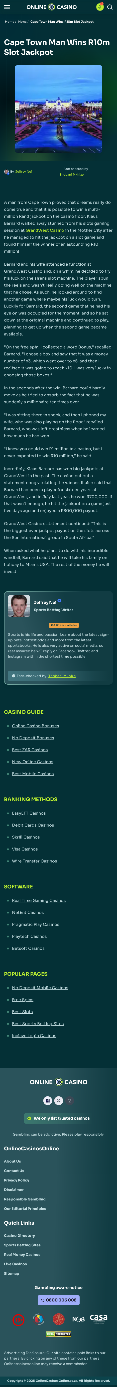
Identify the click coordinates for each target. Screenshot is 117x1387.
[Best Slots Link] (58, 1011)
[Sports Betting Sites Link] (22, 1245)
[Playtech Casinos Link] (58, 936)
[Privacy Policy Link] (16, 1180)
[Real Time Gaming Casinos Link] (58, 900)
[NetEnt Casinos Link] (58, 912)
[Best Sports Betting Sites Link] (58, 1023)
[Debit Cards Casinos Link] (58, 825)
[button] (7, 7)
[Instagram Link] (69, 1100)
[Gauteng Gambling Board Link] (59, 1320)
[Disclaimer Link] (14, 1189)
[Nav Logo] (52, 7)
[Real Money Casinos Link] (22, 1254)
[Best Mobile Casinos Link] (58, 773)
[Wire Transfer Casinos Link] (58, 861)
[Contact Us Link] (14, 1171)
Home (9, 21)
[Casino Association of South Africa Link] (99, 1320)
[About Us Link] (12, 1161)
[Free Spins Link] (58, 999)
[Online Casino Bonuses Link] (58, 726)
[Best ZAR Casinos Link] (58, 750)
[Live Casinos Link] (15, 1264)
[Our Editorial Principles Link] (25, 1208)
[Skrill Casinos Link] (58, 837)
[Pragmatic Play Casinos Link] (58, 924)
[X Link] (58, 1100)
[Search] (110, 7)
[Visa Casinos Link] (58, 849)
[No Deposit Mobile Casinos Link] (58, 987)
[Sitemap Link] (11, 1273)
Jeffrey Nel (23, 171)
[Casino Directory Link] (19, 1235)
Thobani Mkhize (72, 174)
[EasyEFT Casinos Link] (58, 813)
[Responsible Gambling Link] (25, 1199)
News (22, 21)
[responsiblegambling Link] (39, 1320)
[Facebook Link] (47, 1100)
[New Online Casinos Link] (58, 761)
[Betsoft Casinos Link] (58, 948)
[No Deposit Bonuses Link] (58, 738)
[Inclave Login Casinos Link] (58, 1035)
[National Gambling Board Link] (79, 1320)
